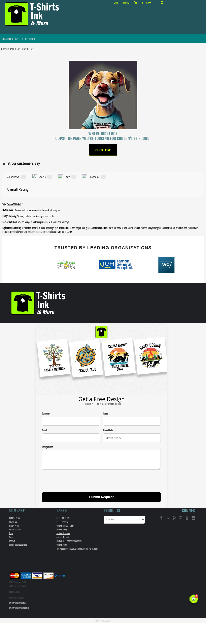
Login (116, 2)
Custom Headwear (63, 532)
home (4, 49)
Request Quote (62, 521)
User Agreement (15, 528)
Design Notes (47, 446)
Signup (11, 536)
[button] (147, 2)
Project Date (108, 429)
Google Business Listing (18, 544)
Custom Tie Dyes (63, 528)
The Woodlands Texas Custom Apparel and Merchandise (77, 548)
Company (46, 413)
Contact (12, 540)
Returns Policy (14, 517)
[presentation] (72, 481)
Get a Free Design (63, 517)
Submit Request (101, 496)
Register (126, 2)
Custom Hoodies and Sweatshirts (69, 540)
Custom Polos (62, 544)
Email (44, 429)
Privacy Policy (14, 525)
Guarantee (13, 521)
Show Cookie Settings (103, 620)
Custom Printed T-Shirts (65, 525)
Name (105, 413)
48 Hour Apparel (63, 536)
